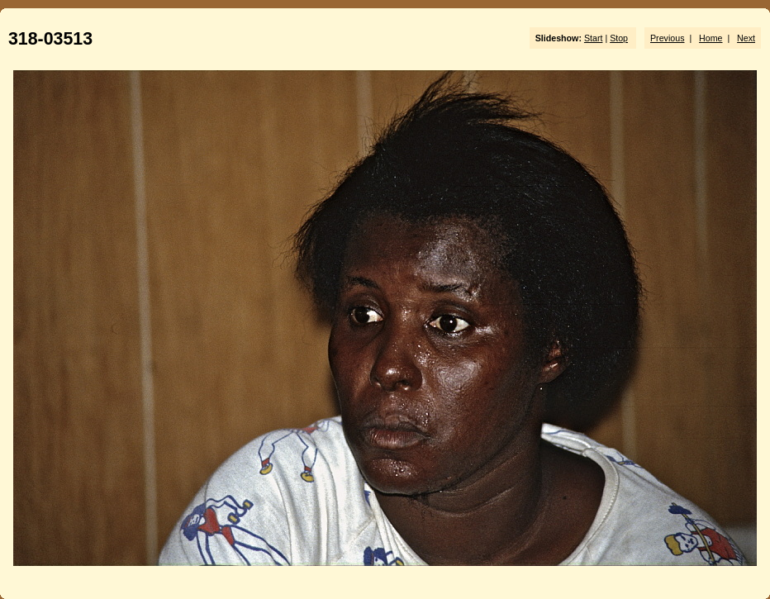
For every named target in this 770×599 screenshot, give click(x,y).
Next (746, 38)
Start (593, 38)
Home (710, 38)
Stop (619, 38)
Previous (667, 38)
